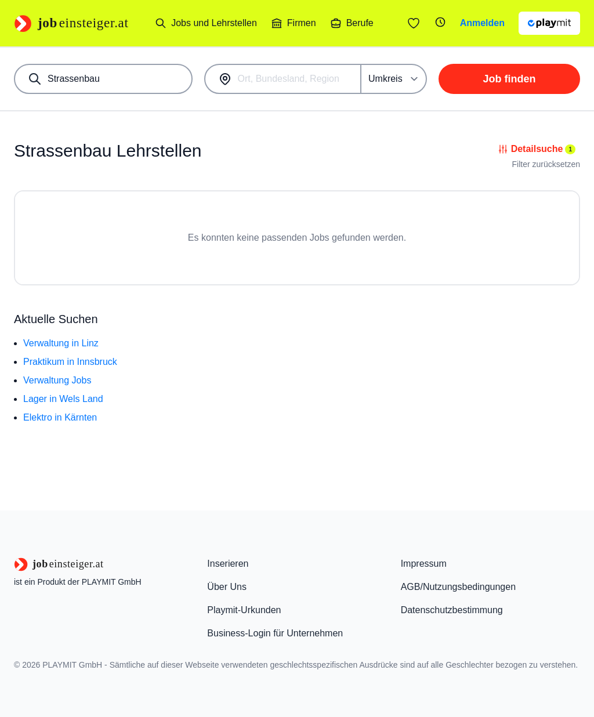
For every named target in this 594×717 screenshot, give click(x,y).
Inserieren (227, 563)
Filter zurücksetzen (546, 164)
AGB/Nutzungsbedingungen (458, 587)
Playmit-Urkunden (244, 610)
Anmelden (482, 23)
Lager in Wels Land (63, 399)
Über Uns (227, 587)
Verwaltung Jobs (57, 380)
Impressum (424, 563)
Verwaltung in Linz (61, 343)
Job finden (509, 79)
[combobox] (103, 79)
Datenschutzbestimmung (452, 610)
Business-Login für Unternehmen (275, 633)
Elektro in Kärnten (60, 417)
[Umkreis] (394, 79)
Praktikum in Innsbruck (70, 362)
